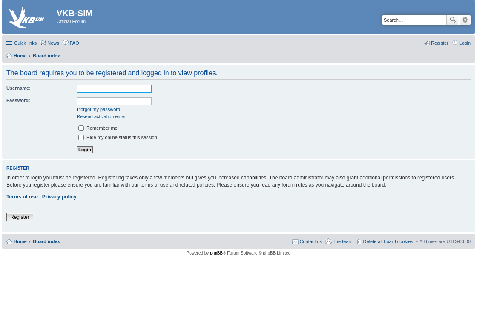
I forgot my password (98, 109)
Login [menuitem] (465, 42)
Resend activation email (101, 116)
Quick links (25, 42)
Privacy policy (59, 197)
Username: (18, 88)
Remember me (98, 127)
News (53, 42)
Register (19, 217)
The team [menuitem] (342, 241)
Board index (46, 241)
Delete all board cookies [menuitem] (388, 241)
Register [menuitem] (439, 42)
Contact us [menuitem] (311, 241)
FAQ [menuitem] (74, 42)
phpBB (216, 253)
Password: (18, 100)
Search (452, 20)
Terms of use (22, 197)
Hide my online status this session (117, 137)
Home (20, 241)
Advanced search (465, 20)
